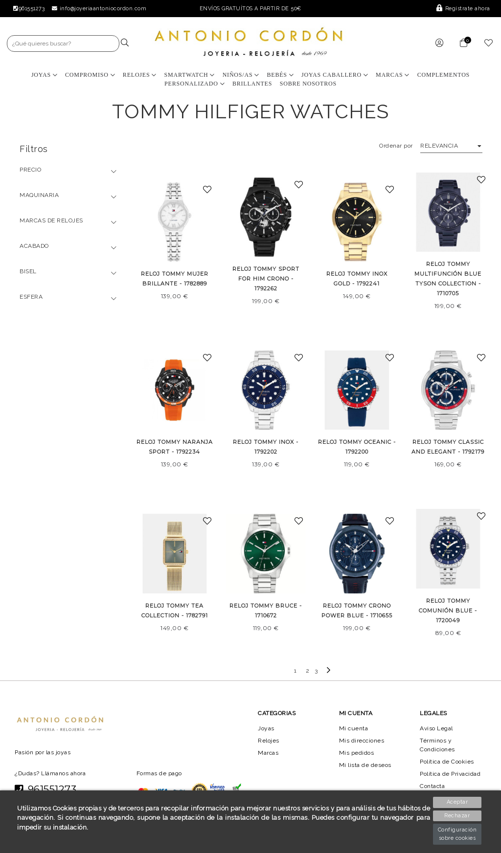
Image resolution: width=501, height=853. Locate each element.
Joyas (44, 74)
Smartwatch (189, 74)
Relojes (140, 74)
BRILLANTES (252, 83)
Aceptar (457, 802)
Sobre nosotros (308, 83)
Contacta (433, 786)
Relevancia (438, 145)
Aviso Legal (437, 727)
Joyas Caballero (334, 74)
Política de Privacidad (451, 773)
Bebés (280, 74)
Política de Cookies (448, 761)
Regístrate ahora (463, 8)
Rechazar (457, 815)
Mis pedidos (356, 752)
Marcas (393, 74)
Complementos (443, 74)
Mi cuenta (353, 727)
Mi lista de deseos (365, 765)
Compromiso (90, 74)
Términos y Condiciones (438, 744)
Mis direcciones (362, 740)
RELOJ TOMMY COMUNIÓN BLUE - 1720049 (448, 610)
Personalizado (194, 83)
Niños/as (241, 74)
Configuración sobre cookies (457, 834)
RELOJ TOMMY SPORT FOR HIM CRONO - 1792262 (265, 278)
